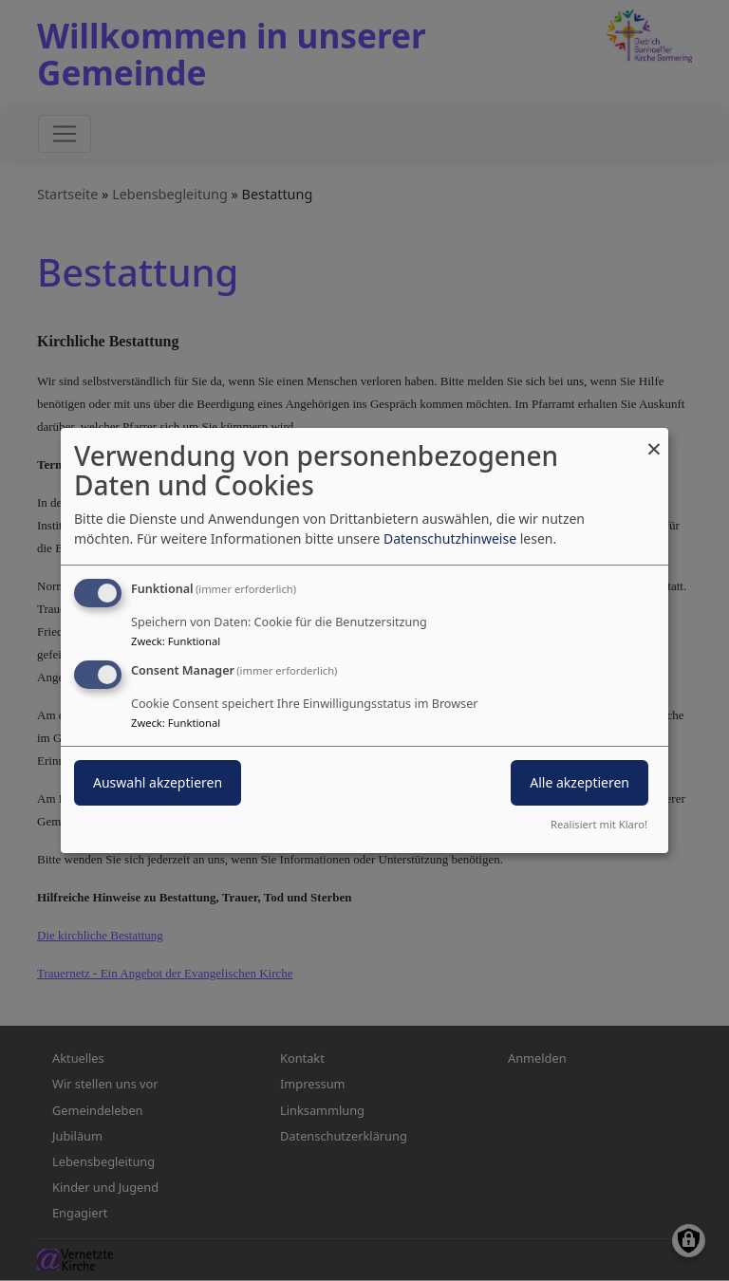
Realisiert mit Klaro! (599, 824)
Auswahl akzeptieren (157, 782)
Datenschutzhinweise (449, 538)
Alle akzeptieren (579, 782)
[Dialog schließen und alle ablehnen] (654, 440)
